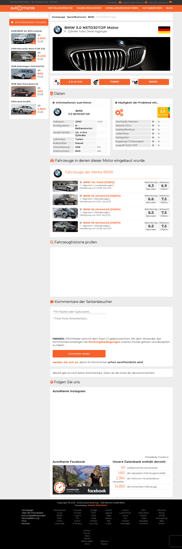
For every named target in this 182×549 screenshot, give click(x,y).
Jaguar (108, 512)
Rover (162, 512)
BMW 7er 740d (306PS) (99, 182)
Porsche (144, 523)
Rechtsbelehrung (39, 2)
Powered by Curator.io (156, 456)
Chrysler (77, 510)
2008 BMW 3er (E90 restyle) (26, 31)
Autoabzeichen (152, 8)
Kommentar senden (79, 353)
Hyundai (93, 523)
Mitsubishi (143, 512)
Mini (143, 510)
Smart (161, 523)
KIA (109, 520)
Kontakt (53, 2)
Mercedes (125, 523)
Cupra (77, 515)
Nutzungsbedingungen (104, 342)
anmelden (115, 2)
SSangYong (161, 518)
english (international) (135, 2)
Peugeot (143, 520)
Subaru (87, 530)
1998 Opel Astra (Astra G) (24, 84)
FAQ (24, 520)
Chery (60, 520)
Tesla (87, 535)
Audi (59, 512)
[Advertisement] (29, 174)
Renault (162, 510)
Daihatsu (77, 523)
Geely (94, 518)
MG (125, 518)
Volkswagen (87, 541)
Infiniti (108, 510)
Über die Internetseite (19, 2)
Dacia (77, 520)
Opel (143, 518)
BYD (59, 518)
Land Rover (125, 512)
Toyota (87, 538)
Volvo (87, 543)
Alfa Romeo (59, 510)
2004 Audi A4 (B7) (21, 101)
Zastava (104, 541)
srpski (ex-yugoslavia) (160, 2)
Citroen (77, 512)
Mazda (125, 520)
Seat (161, 520)
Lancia (125, 510)
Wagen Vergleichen (89, 8)
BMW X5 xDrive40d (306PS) (102, 195)
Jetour (108, 518)
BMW (91, 17)
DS (77, 518)
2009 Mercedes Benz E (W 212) (28, 48)
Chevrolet (60, 523)
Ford (93, 515)
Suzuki (86, 533)
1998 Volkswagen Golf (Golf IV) (27, 66)
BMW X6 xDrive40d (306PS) (102, 209)
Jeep (108, 515)
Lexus (125, 515)
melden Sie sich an (65, 362)
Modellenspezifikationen (122, 8)
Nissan (143, 515)
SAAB (162, 515)
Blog (170, 8)
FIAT (93, 512)
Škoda (104, 543)
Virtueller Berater (60, 8)
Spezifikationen (76, 17)
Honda (93, 520)
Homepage (58, 17)
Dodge (93, 510)
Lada (108, 523)
